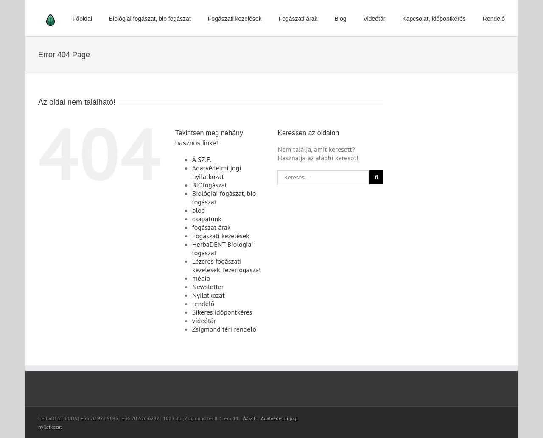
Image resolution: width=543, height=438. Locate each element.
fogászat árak (211, 227)
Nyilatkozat (208, 295)
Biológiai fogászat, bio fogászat (150, 18)
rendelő (203, 303)
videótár (204, 320)
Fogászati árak (298, 18)
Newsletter (208, 286)
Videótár (375, 18)
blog (198, 210)
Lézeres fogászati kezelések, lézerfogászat (226, 265)
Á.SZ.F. (202, 159)
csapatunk (206, 219)
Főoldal (82, 18)
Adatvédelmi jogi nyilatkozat (216, 172)
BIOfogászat (209, 185)
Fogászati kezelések (235, 18)
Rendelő (494, 18)
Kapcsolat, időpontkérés (433, 18)
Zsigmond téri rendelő (224, 329)
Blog (340, 18)
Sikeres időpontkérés (222, 312)
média (201, 278)
